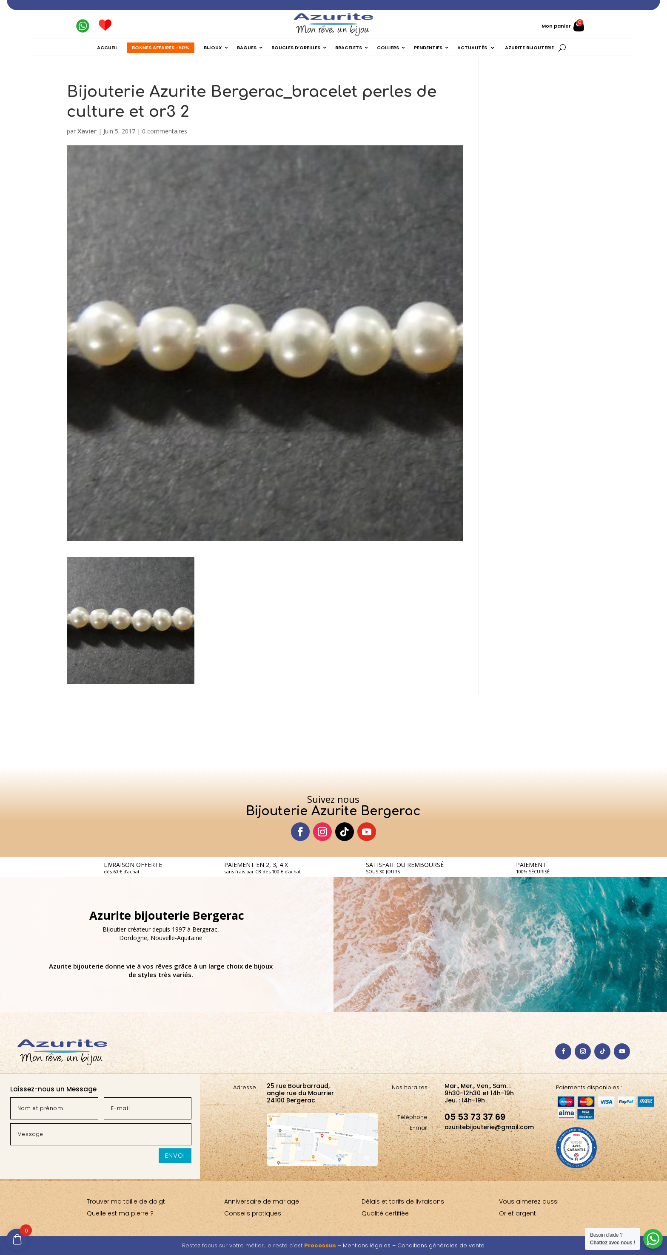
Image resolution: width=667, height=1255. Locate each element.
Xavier (87, 131)
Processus (320, 1245)
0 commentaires (164, 131)
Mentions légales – (370, 1245)
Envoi (175, 1155)
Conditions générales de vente (441, 1245)
